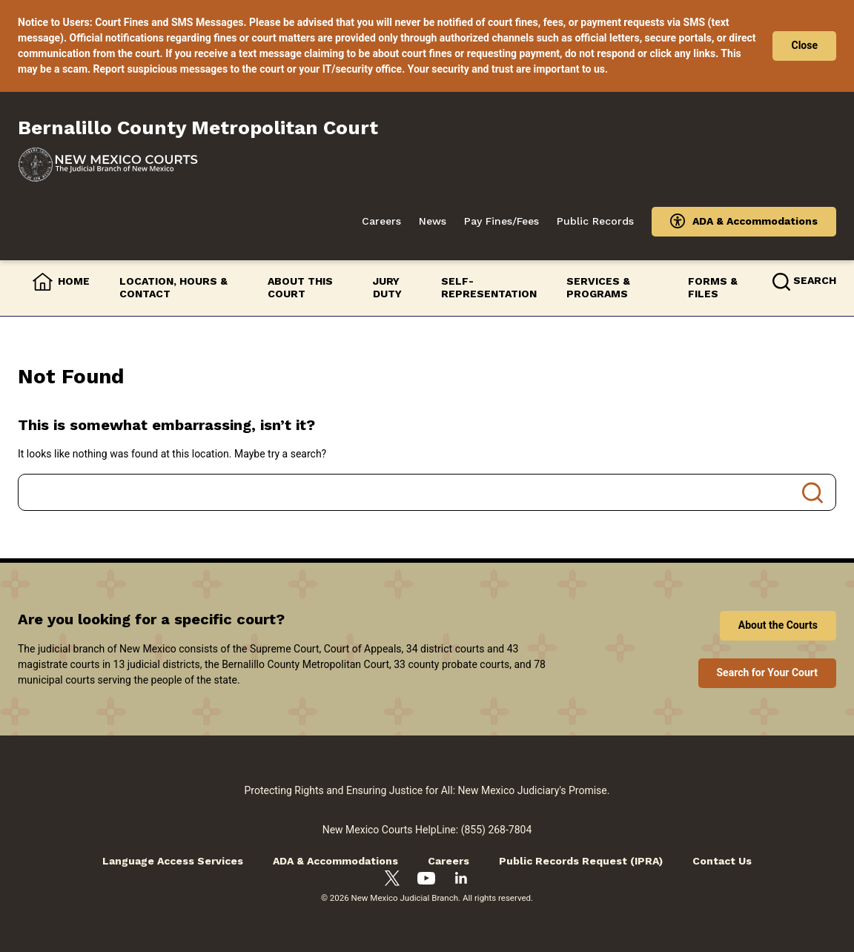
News (432, 221)
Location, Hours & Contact (173, 287)
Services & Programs (598, 287)
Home (74, 281)
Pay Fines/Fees (501, 221)
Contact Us (722, 861)
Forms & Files (713, 287)
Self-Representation (489, 287)
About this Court (300, 287)
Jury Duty (387, 287)
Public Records (595, 221)
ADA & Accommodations (755, 221)
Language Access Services (172, 861)
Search (812, 492)
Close (804, 45)
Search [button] (814, 280)
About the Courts (778, 625)
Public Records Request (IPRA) (581, 861)
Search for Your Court (767, 672)
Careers (381, 221)
